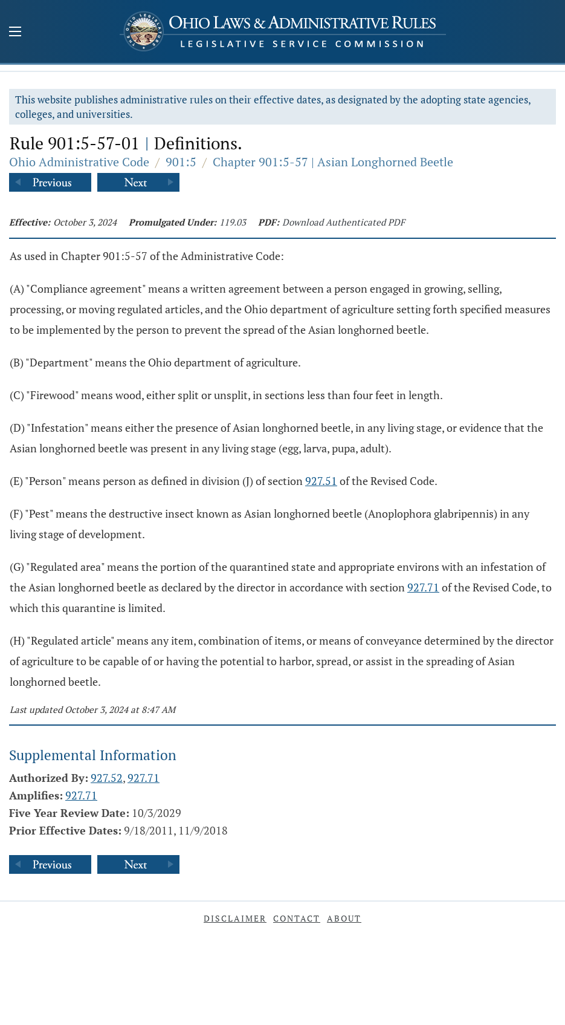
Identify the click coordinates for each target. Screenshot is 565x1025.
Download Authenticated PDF (343, 222)
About (344, 918)
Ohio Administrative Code (79, 162)
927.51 (321, 480)
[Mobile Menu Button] (15, 33)
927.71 (423, 587)
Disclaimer (235, 918)
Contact (296, 918)
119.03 (232, 222)
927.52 (107, 777)
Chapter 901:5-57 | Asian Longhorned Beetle (333, 162)
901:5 (181, 162)
